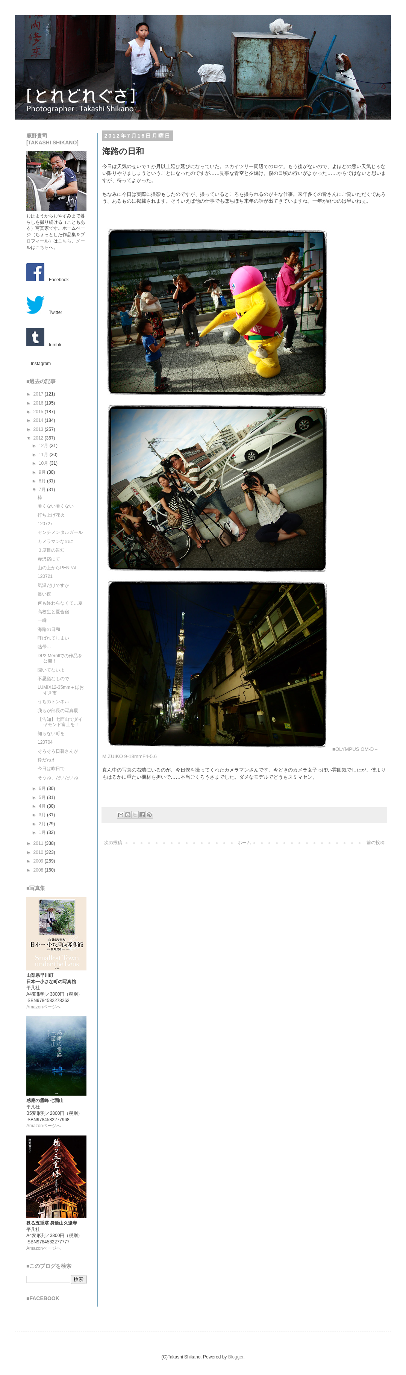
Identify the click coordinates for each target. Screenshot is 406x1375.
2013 (39, 429)
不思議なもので (53, 678)
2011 (39, 843)
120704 (45, 742)
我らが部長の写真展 (58, 710)
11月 (44, 454)
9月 (43, 472)
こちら (64, 241)
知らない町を (51, 733)
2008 (39, 870)
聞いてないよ (51, 670)
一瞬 (42, 620)
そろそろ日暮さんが (58, 751)
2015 (39, 411)
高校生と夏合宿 (53, 611)
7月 (43, 489)
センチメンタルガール (60, 532)
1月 (43, 832)
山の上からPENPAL (57, 567)
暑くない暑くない (56, 506)
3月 (43, 814)
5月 (43, 797)
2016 (39, 403)
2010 (39, 852)
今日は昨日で (51, 768)
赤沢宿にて (49, 559)
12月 (44, 445)
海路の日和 (49, 629)
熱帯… (44, 646)
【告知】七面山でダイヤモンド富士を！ (60, 722)
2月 (43, 823)
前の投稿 (376, 842)
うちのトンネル (53, 701)
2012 (39, 438)
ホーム (244, 842)
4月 (43, 806)
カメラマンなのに (56, 541)
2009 (39, 861)
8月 (43, 481)
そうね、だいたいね (58, 777)
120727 (45, 523)
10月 (44, 463)
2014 (39, 420)
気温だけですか (53, 585)
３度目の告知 (51, 550)
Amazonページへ (43, 1007)
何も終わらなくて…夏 (60, 603)
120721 (45, 576)
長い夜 (44, 594)
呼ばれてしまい (53, 638)
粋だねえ (47, 760)
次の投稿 (113, 842)
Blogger (236, 1357)
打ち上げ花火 (51, 515)
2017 (39, 394)
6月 (43, 788)
